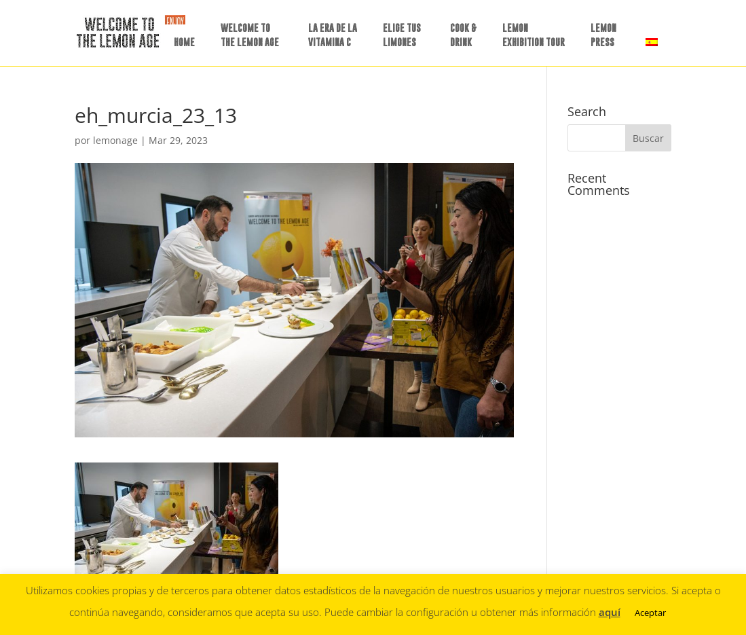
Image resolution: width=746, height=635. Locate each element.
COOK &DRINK (463, 35)
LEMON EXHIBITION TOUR (533, 35)
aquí (609, 612)
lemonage (115, 140)
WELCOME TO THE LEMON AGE (250, 35)
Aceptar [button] (650, 612)
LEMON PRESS (603, 35)
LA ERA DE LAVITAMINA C (332, 35)
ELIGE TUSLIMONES (402, 35)
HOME (184, 42)
